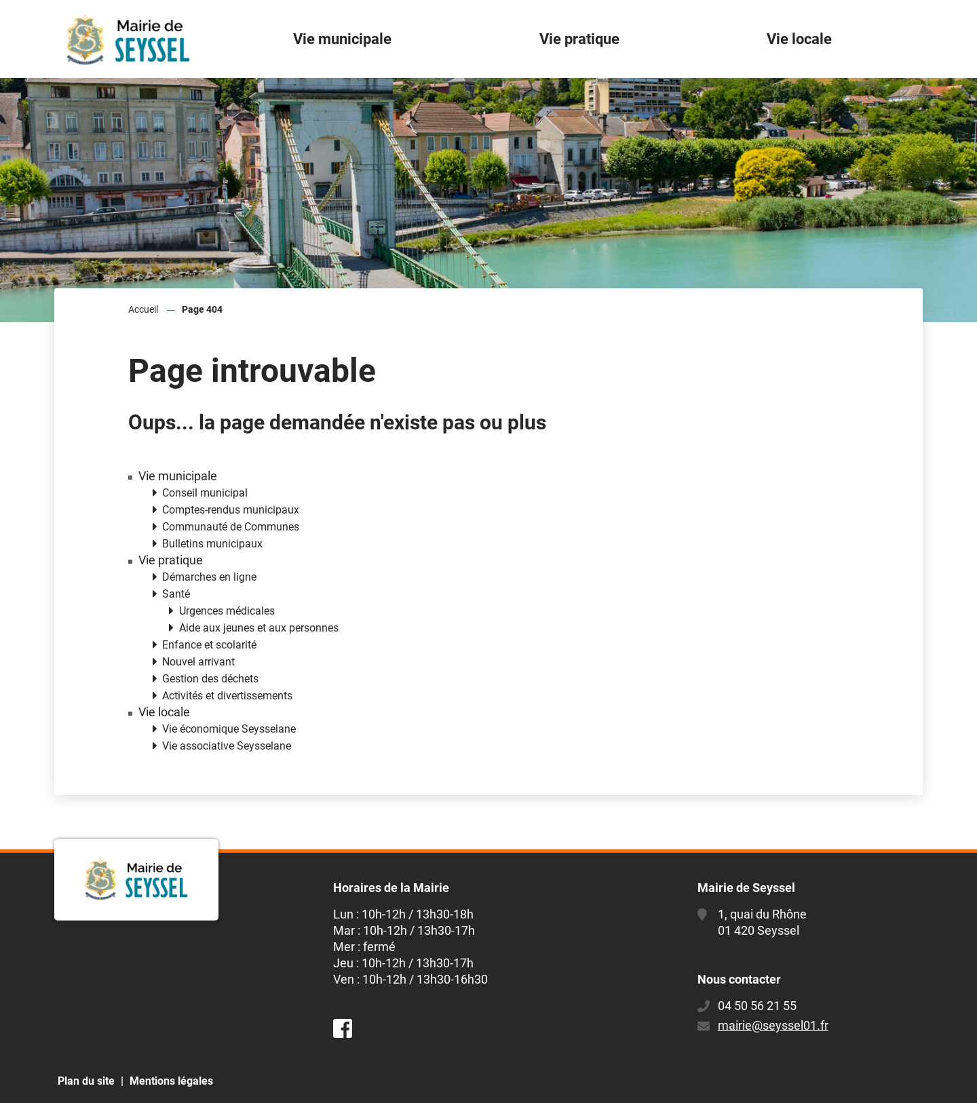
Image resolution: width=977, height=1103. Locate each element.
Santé (176, 593)
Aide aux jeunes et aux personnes (259, 627)
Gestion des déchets (210, 678)
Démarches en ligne (209, 576)
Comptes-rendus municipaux (230, 509)
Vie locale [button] (799, 39)
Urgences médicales (227, 610)
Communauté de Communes (230, 526)
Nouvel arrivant (198, 661)
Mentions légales (171, 1081)
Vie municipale (177, 476)
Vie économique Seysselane (229, 728)
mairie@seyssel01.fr (773, 1025)
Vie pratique (170, 560)
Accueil (143, 309)
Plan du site (86, 1081)
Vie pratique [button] (579, 39)
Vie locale (164, 712)
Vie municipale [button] (342, 39)
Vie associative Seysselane (226, 745)
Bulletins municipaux (212, 543)
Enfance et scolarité (209, 644)
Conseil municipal (205, 492)
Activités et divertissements (227, 695)
